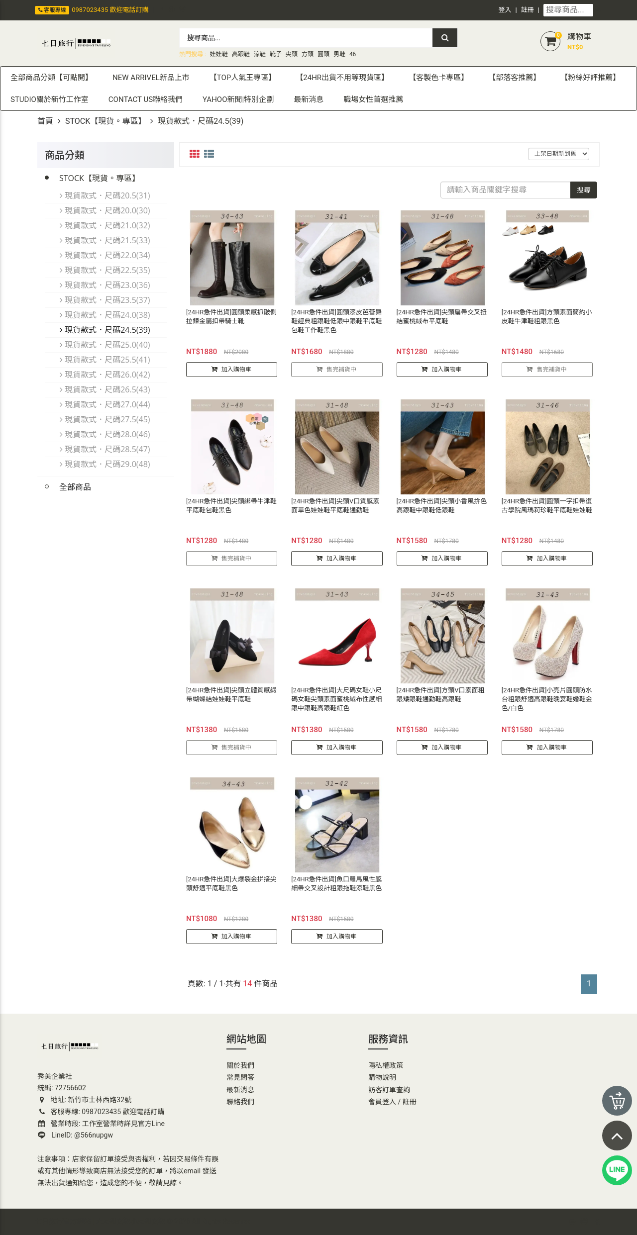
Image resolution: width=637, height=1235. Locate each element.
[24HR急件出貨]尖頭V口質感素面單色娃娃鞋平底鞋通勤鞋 (335, 510)
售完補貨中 (341, 374)
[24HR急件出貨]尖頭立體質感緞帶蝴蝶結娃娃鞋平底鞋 (231, 699)
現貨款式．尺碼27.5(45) (105, 419)
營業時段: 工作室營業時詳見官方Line (101, 1124)
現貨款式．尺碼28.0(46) (105, 434)
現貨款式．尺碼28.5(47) (105, 449)
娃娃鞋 (219, 54)
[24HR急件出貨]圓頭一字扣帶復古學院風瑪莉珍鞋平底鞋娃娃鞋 (547, 510)
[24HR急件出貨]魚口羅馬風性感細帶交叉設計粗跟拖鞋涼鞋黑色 (336, 888)
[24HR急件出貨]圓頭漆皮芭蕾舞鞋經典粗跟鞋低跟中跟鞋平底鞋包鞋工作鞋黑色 (336, 325)
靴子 (276, 54)
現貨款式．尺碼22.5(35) (105, 270)
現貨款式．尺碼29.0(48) (105, 464)
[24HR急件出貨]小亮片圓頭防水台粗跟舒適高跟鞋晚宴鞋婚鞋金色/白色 (547, 703)
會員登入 (382, 1102)
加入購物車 (236, 374)
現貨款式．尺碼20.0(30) (105, 210)
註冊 (527, 9)
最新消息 (240, 1090)
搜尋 (584, 190)
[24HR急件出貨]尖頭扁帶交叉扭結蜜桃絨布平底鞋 (442, 321)
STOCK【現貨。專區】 (105, 121)
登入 (505, 9)
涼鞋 (260, 54)
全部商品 (75, 486)
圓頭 (323, 54)
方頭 (308, 54)
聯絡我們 (240, 1102)
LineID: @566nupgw (75, 1135)
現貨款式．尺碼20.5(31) (105, 195)
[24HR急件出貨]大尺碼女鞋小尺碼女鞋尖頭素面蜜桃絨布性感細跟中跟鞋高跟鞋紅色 (336, 703)
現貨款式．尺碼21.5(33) (105, 240)
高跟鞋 (241, 54)
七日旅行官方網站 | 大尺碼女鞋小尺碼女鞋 (100, 1221)
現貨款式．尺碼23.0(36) (105, 285)
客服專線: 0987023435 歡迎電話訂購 (101, 1112)
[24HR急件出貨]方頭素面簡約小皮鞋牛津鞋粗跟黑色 (547, 321)
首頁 (45, 121)
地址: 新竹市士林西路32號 (84, 1100)
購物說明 (382, 1077)
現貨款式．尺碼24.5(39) (105, 329)
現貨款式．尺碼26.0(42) (105, 374)
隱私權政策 (385, 1065)
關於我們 (240, 1065)
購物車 (579, 36)
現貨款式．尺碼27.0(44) (105, 404)
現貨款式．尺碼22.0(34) (105, 255)
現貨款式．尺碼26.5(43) (105, 389)
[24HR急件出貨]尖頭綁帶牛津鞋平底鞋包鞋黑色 (231, 510)
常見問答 (240, 1077)
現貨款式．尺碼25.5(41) (105, 359)
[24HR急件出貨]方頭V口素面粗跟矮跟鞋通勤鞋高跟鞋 (441, 699)
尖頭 (292, 54)
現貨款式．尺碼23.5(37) (105, 299)
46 (352, 54)
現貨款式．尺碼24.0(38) (105, 314)
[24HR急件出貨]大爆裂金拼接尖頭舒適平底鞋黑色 (231, 888)
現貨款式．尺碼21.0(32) (105, 225)
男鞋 (339, 54)
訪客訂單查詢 (389, 1090)
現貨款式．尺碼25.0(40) (105, 344)
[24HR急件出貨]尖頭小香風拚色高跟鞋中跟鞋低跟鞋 (442, 510)
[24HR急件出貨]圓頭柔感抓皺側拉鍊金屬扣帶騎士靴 (231, 321)
